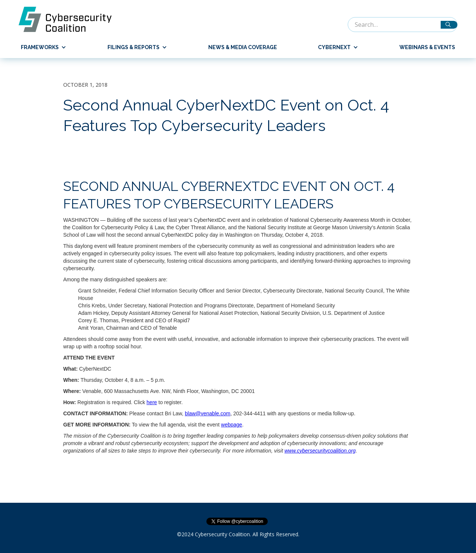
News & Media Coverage (242, 47)
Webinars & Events (427, 47)
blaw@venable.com (207, 413)
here (152, 402)
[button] (40, 47)
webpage (231, 425)
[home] (69, 19)
